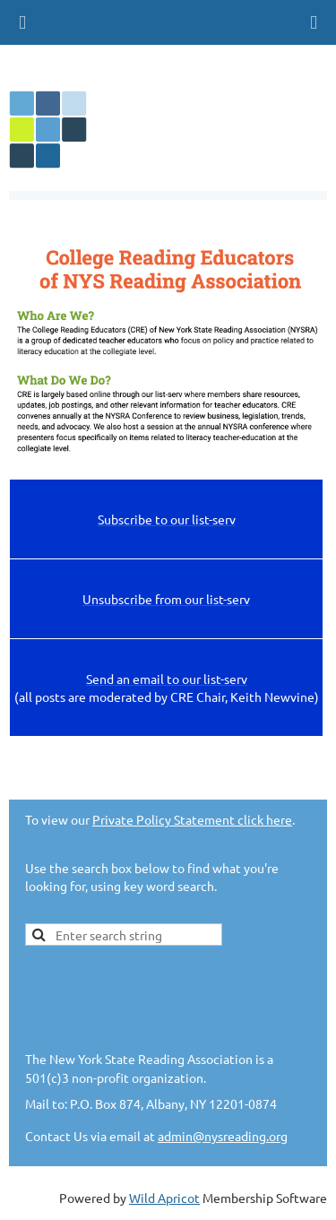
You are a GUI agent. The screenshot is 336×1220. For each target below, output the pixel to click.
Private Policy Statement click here (192, 819)
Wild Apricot (164, 1198)
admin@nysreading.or (219, 1136)
